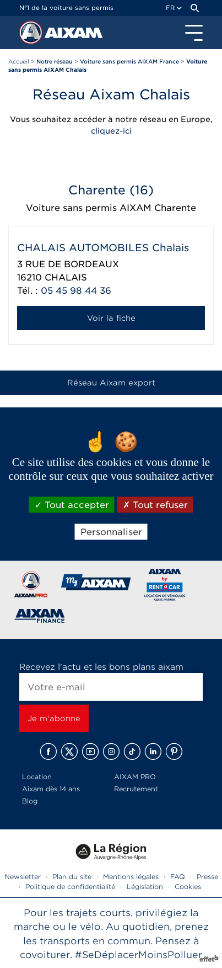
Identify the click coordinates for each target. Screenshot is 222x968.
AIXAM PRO (135, 777)
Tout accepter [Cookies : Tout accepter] (72, 505)
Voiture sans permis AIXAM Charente (111, 208)
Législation (145, 886)
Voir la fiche (111, 318)
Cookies (188, 886)
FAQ (177, 876)
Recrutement (136, 789)
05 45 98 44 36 (76, 290)
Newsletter (22, 876)
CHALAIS (66, 277)
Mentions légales (131, 876)
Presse (207, 876)
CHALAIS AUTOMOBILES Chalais (103, 247)
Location (37, 777)
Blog (29, 801)
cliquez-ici (111, 130)
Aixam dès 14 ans (51, 789)
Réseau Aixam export (111, 382)
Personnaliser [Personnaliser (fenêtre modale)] (111, 532)
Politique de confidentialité (70, 886)
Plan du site (71, 876)
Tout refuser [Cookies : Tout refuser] (155, 505)
